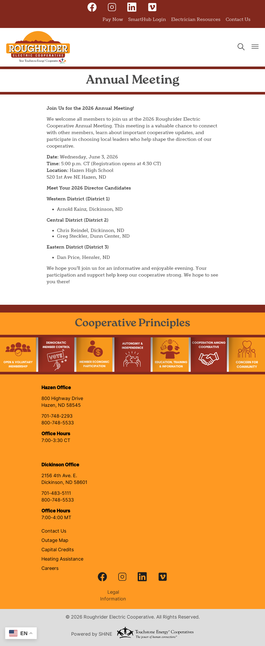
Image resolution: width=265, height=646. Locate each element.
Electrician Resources (195, 19)
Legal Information (112, 596)
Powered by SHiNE (91, 634)
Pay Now (112, 19)
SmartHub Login (147, 19)
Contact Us (238, 19)
